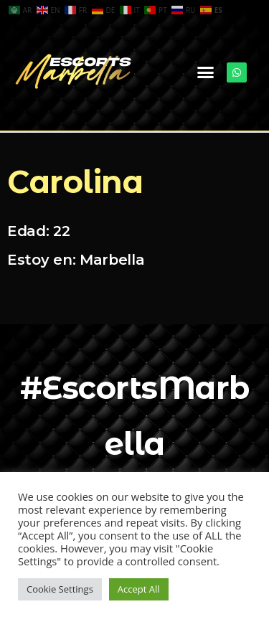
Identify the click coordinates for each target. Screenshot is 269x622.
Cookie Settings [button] (60, 589)
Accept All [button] (139, 589)
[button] (205, 72)
